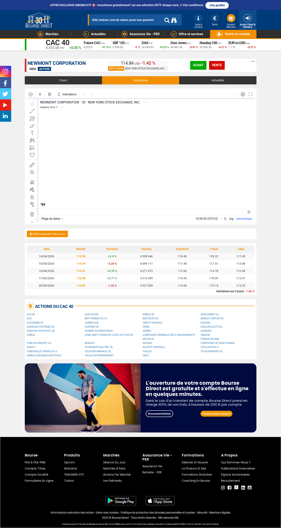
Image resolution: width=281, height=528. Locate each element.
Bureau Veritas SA (212, 318)
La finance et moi (194, 468)
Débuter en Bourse (195, 462)
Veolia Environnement (99, 355)
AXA (29, 318)
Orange (205, 335)
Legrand (206, 330)
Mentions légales (219, 512)
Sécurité (202, 512)
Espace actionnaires (235, 475)
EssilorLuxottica (211, 326)
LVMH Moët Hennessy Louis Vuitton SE (109, 335)
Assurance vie (152, 466)
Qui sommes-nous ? (236, 462)
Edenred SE (92, 326)
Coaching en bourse (196, 481)
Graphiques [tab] (140, 80)
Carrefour (91, 322)
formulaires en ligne (39, 481)
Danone (205, 322)
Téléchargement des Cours (47, 234)
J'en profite (217, 5)
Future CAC (92, 43)
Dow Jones (178, 43)
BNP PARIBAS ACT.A (96, 318)
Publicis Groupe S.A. (39, 343)
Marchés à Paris (114, 468)
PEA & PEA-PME (35, 462)
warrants (70, 468)
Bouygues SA (150, 318)
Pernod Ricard (210, 339)
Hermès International (99, 330)
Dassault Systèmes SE (40, 326)
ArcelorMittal (210, 314)
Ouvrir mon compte (216, 413)
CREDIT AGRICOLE (153, 322)
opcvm (69, 462)
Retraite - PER (152, 472)
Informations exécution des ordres (72, 512)
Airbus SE (148, 314)
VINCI (146, 355)
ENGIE (146, 326)
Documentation (159, 413)
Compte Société (36, 475)
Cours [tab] (63, 80)
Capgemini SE (35, 322)
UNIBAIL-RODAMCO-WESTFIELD (44, 355)
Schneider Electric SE (99, 347)
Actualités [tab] (218, 80)
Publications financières (238, 468)
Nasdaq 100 (208, 43)
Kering (147, 330)
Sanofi (31, 347)
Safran (147, 343)
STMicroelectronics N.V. (42, 351)
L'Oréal (31, 335)
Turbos (69, 481)
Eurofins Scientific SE (41, 330)
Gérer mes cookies (107, 512)
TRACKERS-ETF (74, 475)
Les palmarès (112, 481)
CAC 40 (57, 42)
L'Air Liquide (92, 314)
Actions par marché (117, 475)
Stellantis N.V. (210, 347)
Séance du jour (114, 462)
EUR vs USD (236, 43)
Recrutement (230, 481)
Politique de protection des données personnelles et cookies (158, 512)
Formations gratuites (197, 475)
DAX (145, 43)
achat (198, 65)
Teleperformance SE (98, 351)
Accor (31, 314)
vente (217, 65)
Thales (147, 351)
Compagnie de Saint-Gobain (218, 343)
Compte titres (35, 468)
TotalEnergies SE (211, 351)
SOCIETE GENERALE (154, 347)
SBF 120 (119, 43)
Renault (90, 343)
